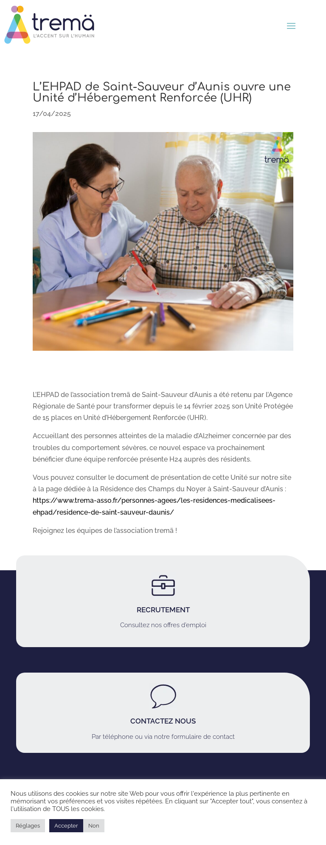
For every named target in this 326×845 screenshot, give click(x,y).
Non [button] (93, 825)
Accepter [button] (66, 825)
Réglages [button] (28, 825)
